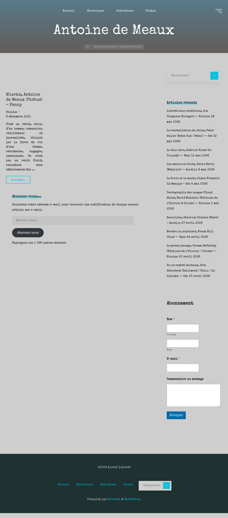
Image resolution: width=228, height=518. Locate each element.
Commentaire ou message (185, 384)
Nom (169, 355)
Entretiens (108, 489)
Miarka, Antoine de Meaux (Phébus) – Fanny (24, 100)
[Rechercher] (214, 76)
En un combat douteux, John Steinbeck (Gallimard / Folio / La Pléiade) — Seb (193, 276)
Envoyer (176, 420)
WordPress (132, 504)
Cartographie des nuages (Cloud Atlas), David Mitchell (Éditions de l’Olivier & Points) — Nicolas (192, 204)
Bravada (113, 504)
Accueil (62, 489)
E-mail (173, 364)
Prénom (171, 340)
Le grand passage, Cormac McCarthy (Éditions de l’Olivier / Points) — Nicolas (193, 257)
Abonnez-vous (28, 232)
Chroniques (84, 489)
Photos (130, 489)
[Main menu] (217, 11)
